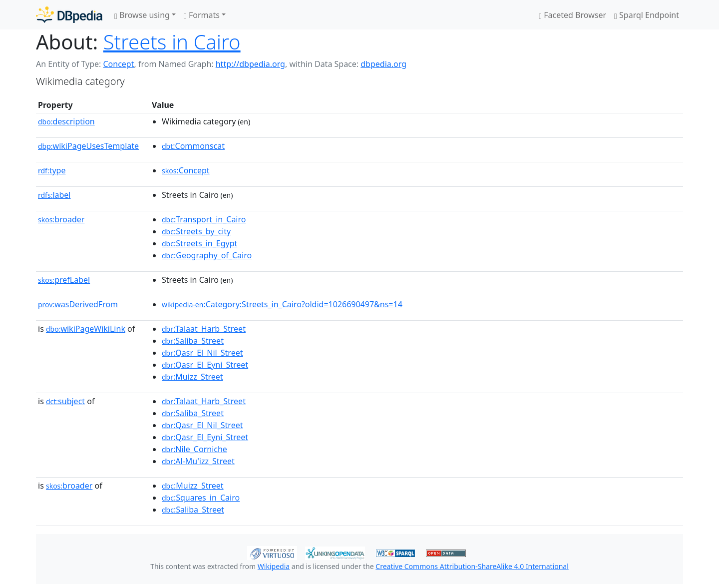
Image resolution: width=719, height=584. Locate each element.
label (54, 194)
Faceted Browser (572, 14)
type (52, 170)
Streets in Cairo (172, 41)
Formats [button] (202, 14)
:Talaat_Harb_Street (204, 328)
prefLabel (64, 279)
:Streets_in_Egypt (199, 243)
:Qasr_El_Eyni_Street (205, 364)
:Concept (186, 170)
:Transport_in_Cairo (204, 219)
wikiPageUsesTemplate (88, 145)
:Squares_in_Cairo (201, 497)
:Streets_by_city (196, 231)
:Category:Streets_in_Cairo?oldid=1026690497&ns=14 (282, 304)
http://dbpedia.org (250, 63)
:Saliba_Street (193, 340)
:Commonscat (193, 145)
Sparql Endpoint (646, 14)
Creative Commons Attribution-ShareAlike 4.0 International (471, 566)
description (66, 121)
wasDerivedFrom (78, 304)
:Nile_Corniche (194, 449)
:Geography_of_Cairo (207, 255)
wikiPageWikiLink (85, 328)
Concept (118, 63)
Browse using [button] (142, 14)
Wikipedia (274, 566)
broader (61, 219)
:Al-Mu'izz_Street (198, 461)
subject (65, 401)
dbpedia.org (383, 63)
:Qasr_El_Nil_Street (202, 352)
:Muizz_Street (192, 376)
